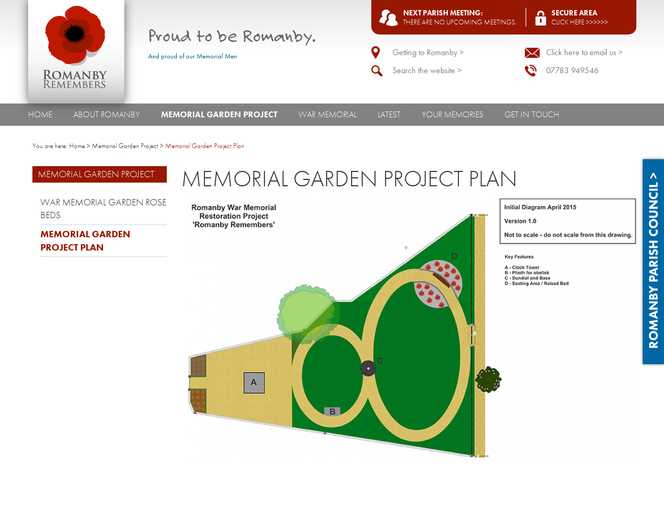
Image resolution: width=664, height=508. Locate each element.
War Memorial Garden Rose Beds (103, 208)
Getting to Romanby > (428, 52)
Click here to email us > (584, 52)
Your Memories (452, 114)
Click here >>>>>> (579, 22)
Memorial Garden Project (219, 114)
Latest (389, 114)
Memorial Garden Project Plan (85, 240)
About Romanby (106, 114)
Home (40, 114)
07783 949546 (572, 70)
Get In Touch (532, 114)
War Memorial (327, 114)
